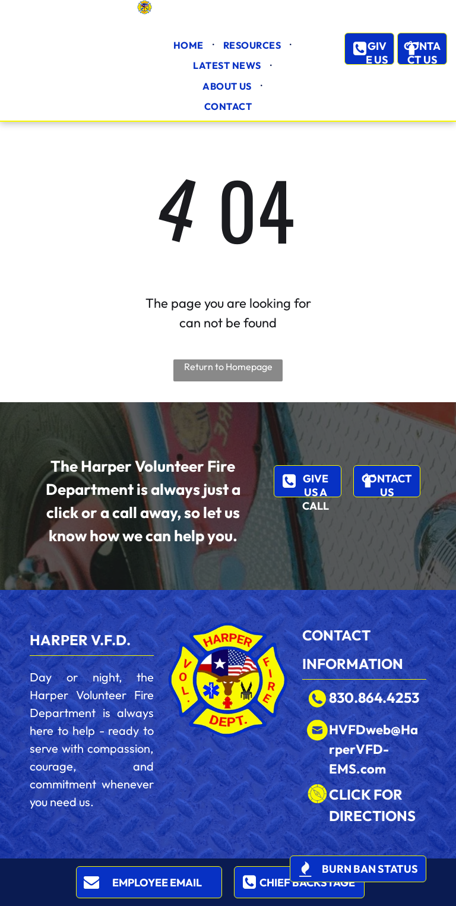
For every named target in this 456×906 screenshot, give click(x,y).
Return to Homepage (228, 366)
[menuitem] (189, 45)
